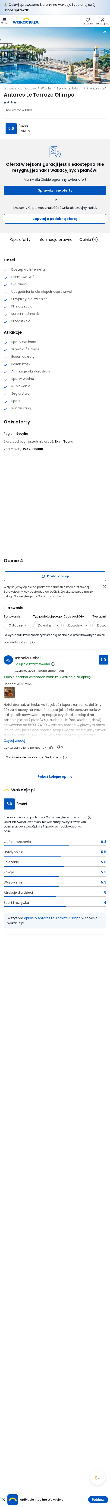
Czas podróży (73, 616)
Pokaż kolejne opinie (55, 776)
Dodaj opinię (55, 576)
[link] (25, 21)
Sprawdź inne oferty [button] (55, 190)
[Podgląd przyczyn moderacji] (65, 757)
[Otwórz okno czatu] (97, 1477)
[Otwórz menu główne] (4, 21)
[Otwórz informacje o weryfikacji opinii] (104, 586)
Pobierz (98, 1499)
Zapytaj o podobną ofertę (55, 218)
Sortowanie (12, 616)
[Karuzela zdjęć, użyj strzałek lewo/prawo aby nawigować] (55, 55)
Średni (23, 126)
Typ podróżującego (47, 616)
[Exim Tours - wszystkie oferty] (64, 441)
